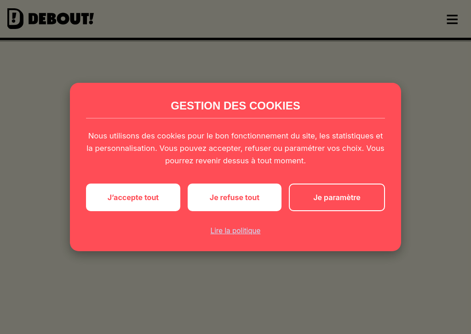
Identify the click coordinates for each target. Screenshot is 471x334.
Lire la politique (236, 230)
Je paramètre (336, 197)
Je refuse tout (234, 197)
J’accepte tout (133, 197)
